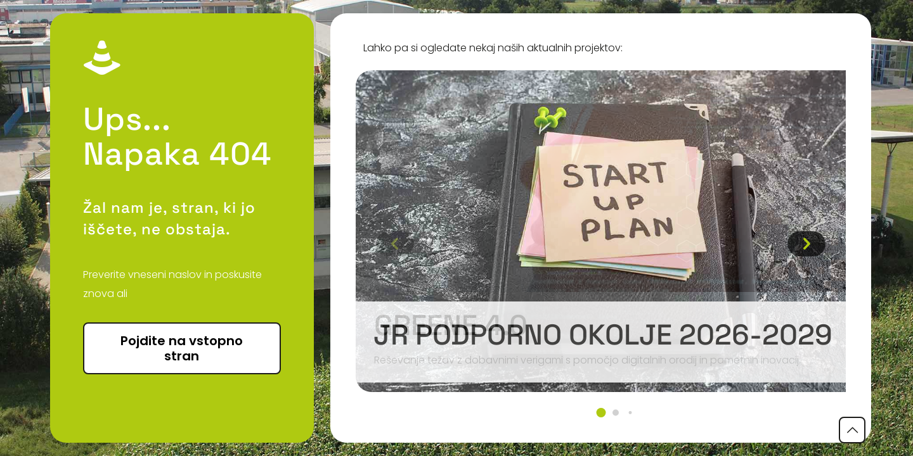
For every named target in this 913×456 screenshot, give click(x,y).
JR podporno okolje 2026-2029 (602, 335)
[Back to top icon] (852, 430)
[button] (600, 412)
